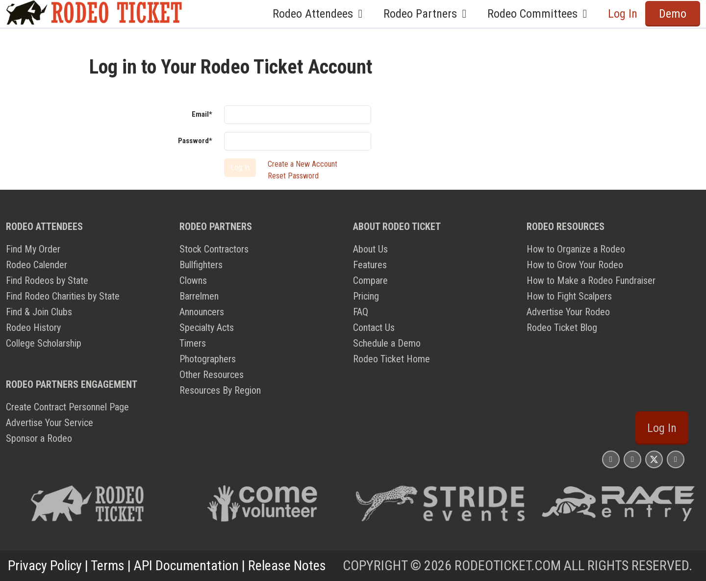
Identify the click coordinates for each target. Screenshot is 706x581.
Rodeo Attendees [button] (320, 14)
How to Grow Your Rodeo (575, 265)
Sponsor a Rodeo (39, 438)
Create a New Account (302, 164)
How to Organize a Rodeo (576, 249)
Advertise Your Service (49, 423)
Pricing (366, 296)
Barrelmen (199, 296)
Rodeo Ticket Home (391, 359)
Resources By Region (220, 390)
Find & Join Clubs (39, 312)
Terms (108, 565)
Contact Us (374, 327)
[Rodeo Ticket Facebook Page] (632, 459)
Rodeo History (33, 327)
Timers (192, 343)
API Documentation (186, 565)
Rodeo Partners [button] (427, 14)
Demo (672, 14)
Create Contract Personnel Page (67, 407)
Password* (195, 140)
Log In (622, 14)
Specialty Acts (206, 327)
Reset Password (293, 175)
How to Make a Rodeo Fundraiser (591, 280)
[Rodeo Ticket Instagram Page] (611, 459)
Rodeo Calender (36, 265)
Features (370, 265)
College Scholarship (43, 343)
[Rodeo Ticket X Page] (654, 459)
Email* (202, 114)
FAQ (360, 312)
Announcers (201, 312)
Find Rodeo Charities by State (63, 296)
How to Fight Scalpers (569, 296)
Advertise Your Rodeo (568, 312)
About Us (370, 249)
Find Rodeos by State (47, 280)
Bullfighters (201, 265)
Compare (370, 280)
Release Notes (287, 565)
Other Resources (211, 374)
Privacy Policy (45, 565)
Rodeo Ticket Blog (562, 327)
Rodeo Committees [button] (539, 14)
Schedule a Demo (387, 343)
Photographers (207, 359)
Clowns (193, 280)
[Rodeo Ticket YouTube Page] (676, 459)
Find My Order (33, 249)
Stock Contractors (214, 249)
